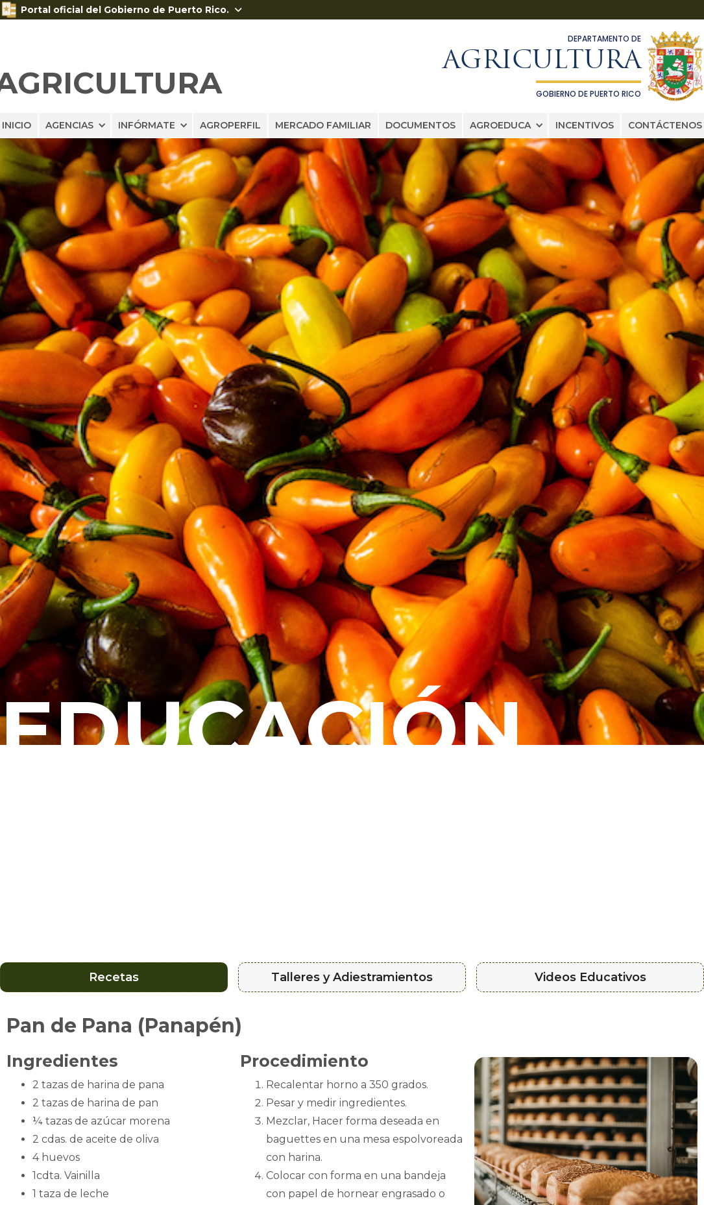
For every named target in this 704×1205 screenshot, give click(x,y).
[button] (74, 125)
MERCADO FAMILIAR (323, 125)
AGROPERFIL (230, 125)
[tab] (114, 977)
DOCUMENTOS (420, 125)
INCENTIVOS (584, 125)
